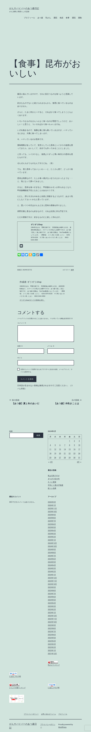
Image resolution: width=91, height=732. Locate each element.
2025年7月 (52, 521)
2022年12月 (52, 616)
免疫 (61, 18)
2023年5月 (52, 600)
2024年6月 (52, 559)
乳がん (48, 18)
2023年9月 (52, 587)
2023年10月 (52, 584)
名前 (20, 346)
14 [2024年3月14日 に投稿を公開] (65, 449)
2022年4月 (52, 641)
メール (50, 346)
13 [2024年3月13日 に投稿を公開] (60, 449)
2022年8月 (52, 628)
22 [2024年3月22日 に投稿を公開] (70, 453)
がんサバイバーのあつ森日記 (24, 8)
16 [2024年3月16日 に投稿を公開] (74, 449)
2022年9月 (52, 625)
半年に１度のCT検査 (55, 485)
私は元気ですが (54, 476)
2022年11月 (52, 619)
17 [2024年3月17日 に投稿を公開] (79, 449)
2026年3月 (52, 502)
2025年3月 (52, 534)
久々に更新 (52, 482)
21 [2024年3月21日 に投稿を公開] (65, 453)
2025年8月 (52, 518)
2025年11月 (52, 508)
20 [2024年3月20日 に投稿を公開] (60, 453)
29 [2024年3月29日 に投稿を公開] (70, 458)
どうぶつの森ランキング (17, 688)
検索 (11, 431)
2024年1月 (52, 575)
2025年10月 (52, 512)
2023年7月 (52, 594)
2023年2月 (52, 609)
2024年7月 (52, 556)
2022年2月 (52, 647)
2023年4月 (52, 603)
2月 (50, 462)
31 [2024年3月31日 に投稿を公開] (79, 458)
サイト (19, 358)
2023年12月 (52, 578)
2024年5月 (52, 562)
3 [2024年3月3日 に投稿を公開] (79, 441)
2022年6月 (52, 635)
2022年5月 (52, 638)
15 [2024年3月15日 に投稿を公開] (70, 449)
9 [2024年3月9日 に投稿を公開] (74, 445)
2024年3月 (52, 568)
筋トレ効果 (52, 488)
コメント (21, 323)
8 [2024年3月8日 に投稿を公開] (69, 445)
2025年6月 (52, 524)
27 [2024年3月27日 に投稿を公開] (60, 458)
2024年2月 (52, 571)
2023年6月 (52, 597)
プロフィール (29, 18)
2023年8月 (52, 590)
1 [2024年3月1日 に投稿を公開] (69, 441)
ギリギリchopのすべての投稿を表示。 (32, 300)
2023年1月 (52, 613)
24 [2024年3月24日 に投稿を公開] (79, 453)
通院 (55, 18)
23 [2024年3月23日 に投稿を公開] (74, 453)
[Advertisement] (45, 42)
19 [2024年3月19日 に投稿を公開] (55, 453)
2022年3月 (52, 644)
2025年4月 (52, 530)
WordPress (62, 727)
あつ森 (40, 18)
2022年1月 (52, 650)
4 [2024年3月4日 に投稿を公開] (50, 445)
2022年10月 (52, 622)
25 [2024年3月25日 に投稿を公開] (50, 458)
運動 (80, 18)
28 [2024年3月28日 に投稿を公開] (65, 458)
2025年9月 (52, 515)
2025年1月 (52, 540)
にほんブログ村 (15, 676)
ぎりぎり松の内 (54, 479)
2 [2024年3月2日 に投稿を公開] (74, 441)
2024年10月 (52, 546)
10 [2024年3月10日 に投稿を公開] (79, 445)
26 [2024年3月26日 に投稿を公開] (55, 458)
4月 (79, 462)
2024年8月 (52, 553)
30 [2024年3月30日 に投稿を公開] (74, 458)
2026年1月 (52, 505)
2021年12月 (52, 654)
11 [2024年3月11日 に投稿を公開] (50, 449)
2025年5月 (52, 527)
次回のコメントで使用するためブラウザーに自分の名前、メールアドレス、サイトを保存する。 (46, 371)
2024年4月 (52, 565)
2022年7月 (52, 631)
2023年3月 (52, 606)
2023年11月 (52, 581)
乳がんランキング (54, 665)
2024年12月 (52, 543)
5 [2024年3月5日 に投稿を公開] (55, 445)
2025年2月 (52, 537)
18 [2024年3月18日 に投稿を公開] (50, 453)
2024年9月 (52, 549)
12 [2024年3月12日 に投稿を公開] (55, 449)
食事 (67, 18)
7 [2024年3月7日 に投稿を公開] (64, 445)
